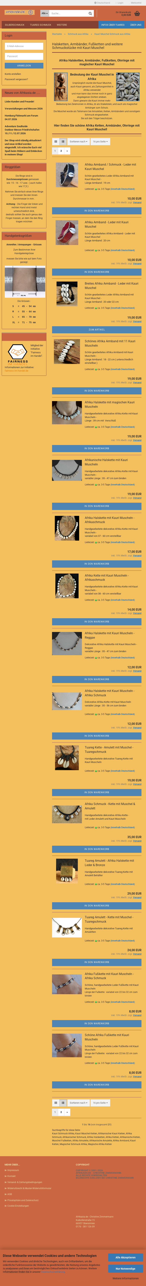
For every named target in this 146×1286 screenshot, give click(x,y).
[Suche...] (44, 13)
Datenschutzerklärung (53, 1271)
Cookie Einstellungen (18, 1206)
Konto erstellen (13, 74)
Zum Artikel (97, 329)
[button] (102, 3)
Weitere (62, 24)
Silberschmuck (14, 24)
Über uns (135, 24)
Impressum (13, 1170)
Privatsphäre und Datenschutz (23, 1200)
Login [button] (119, 3)
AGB (9, 1194)
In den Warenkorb (96, 210)
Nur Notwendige (125, 1268)
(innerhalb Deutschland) (122, 189)
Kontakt (11, 1176)
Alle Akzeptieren (126, 1257)
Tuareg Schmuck (40, 24)
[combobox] (78, 141)
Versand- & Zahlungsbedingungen (24, 1182)
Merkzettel (135, 3)
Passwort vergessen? (16, 79)
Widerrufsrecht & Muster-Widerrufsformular (29, 1188)
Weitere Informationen (126, 1278)
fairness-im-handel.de (16, 370)
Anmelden (24, 65)
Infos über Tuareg (113, 24)
